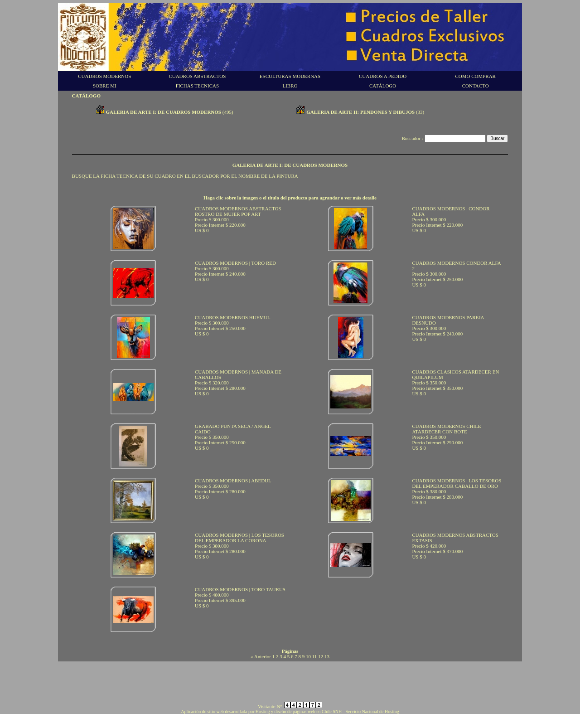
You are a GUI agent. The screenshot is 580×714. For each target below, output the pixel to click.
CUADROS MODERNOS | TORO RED (235, 263)
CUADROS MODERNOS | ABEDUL (233, 480)
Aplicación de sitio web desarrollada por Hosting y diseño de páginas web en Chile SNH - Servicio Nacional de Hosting (290, 711)
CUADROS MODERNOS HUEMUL (233, 317)
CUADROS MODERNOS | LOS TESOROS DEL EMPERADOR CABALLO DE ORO (456, 483)
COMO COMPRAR (475, 76)
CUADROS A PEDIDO (382, 76)
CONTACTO (475, 85)
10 (308, 656)
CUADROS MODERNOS (104, 76)
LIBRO (289, 85)
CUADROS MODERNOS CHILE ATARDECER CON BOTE (446, 428)
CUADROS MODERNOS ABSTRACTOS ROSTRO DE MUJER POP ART (238, 211)
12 (320, 656)
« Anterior (261, 656)
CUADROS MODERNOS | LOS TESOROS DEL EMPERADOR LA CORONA (239, 537)
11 (314, 656)
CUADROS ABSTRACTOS (197, 76)
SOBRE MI (104, 85)
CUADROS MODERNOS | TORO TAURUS (240, 589)
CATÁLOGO (382, 85)
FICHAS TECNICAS (197, 85)
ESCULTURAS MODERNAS (290, 76)
